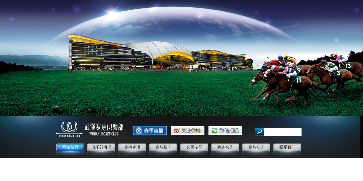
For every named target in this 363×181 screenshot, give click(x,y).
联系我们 (287, 147)
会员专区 (194, 147)
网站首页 (70, 147)
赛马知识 (256, 147)
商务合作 (225, 147)
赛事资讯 (132, 147)
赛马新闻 (163, 147)
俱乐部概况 (101, 147)
